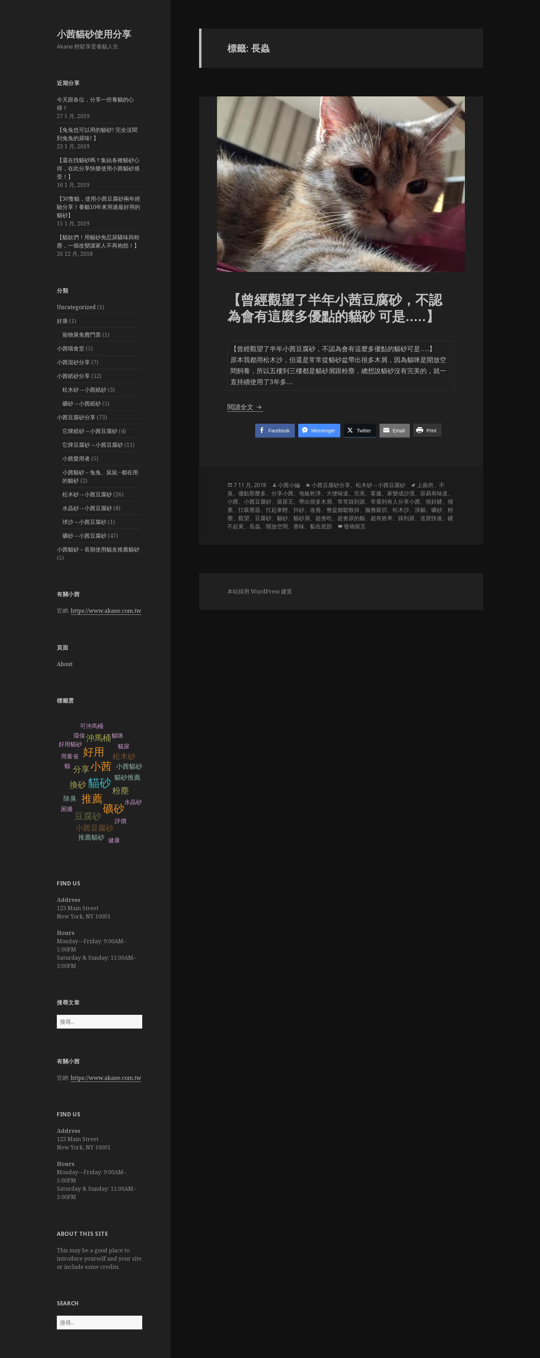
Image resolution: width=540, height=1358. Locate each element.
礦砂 (113, 809)
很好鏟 (434, 501)
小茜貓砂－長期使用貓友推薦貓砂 (98, 549)
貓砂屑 (301, 518)
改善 (315, 510)
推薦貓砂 (91, 837)
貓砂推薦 (127, 777)
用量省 (70, 756)
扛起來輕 (277, 510)
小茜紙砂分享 (73, 376)
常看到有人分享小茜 (395, 501)
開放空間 (277, 526)
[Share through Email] (395, 430)
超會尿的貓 (351, 518)
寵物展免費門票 (81, 334)
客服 (376, 493)
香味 (298, 526)
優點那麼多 (252, 493)
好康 (62, 321)
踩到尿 (406, 518)
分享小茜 (282, 493)
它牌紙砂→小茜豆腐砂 (89, 431)
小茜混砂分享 (73, 362)
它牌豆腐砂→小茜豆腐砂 (92, 445)
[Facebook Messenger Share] (319, 430)
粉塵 (120, 790)
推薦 (92, 799)
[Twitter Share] (360, 430)
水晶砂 (133, 802)
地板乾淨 (310, 493)
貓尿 (123, 746)
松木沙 (401, 510)
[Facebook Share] (274, 430)
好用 (93, 752)
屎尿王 (285, 501)
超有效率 (382, 518)
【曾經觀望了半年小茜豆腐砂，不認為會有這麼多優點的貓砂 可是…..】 (335, 307)
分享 (81, 769)
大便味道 (337, 493)
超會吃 (323, 518)
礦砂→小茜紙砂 (81, 403)
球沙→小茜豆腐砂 (84, 522)
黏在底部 (321, 526)
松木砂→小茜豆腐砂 (87, 494)
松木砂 (124, 756)
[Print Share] (427, 430)
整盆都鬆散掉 (343, 510)
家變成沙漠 (401, 493)
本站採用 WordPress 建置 (259, 591)
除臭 (69, 798)
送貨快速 (431, 518)
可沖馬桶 (91, 726)
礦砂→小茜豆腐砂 (84, 535)
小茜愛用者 (76, 458)
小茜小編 (289, 485)
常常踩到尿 (351, 501)
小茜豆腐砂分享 (76, 417)
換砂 (78, 784)
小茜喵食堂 (70, 348)
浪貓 (420, 510)
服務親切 (376, 510)
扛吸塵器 (249, 510)
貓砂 (99, 783)
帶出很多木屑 (315, 501)
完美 (359, 493)
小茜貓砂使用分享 (94, 34)
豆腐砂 (87, 816)
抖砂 (298, 510)
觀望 (243, 518)
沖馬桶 (98, 738)
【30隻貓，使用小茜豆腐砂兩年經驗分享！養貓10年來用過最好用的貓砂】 (98, 207)
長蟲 (254, 526)
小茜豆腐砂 (94, 828)
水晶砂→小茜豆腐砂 (87, 508)
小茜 (101, 766)
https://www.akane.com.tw (106, 610)
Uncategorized (76, 307)
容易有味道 (434, 493)
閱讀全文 (245, 406)
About (65, 664)
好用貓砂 (70, 744)
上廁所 (425, 485)
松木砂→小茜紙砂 (84, 389)
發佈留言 (355, 526)
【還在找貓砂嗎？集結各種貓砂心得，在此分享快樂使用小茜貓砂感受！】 (98, 168)
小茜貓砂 (129, 766)
